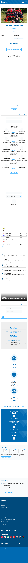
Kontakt (2, 510)
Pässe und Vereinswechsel (6, 515)
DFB (4, 548)
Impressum (17, 550)
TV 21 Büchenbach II (8, 235)
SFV (1, 548)
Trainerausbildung (4, 517)
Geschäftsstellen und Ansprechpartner (8, 503)
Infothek (2, 509)
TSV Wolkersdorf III (8, 228)
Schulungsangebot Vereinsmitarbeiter (8, 519)
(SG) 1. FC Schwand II (8, 231)
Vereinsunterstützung (5, 507)
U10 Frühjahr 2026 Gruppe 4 (18, 38)
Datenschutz (12, 550)
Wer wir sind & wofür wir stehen (7, 502)
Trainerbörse (3, 522)
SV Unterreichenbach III (9, 233)
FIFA (10, 548)
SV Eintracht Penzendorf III (9, 239)
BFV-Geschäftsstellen (5, 521)
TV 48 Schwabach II (8, 244)
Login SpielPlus (4, 524)
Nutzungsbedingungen (4, 550)
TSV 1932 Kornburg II (9, 242)
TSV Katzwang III (8, 237)
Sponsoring (3, 505)
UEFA (7, 548)
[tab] (5, 114)
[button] (12, 28)
